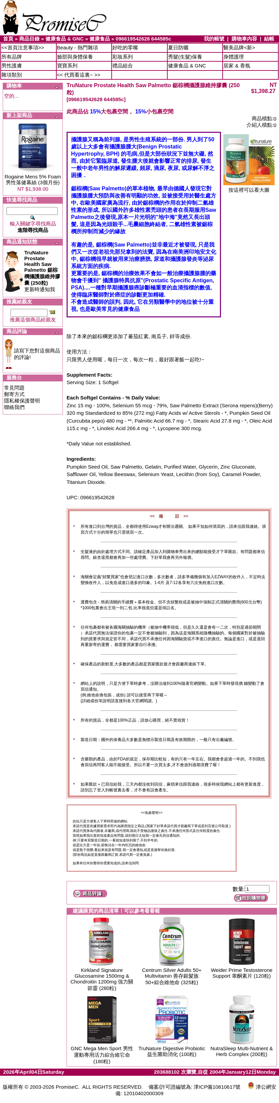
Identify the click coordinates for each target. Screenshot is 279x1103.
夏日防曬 (178, 47)
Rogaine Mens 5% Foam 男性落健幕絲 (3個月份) (32, 179)
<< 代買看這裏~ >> (78, 75)
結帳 (269, 39)
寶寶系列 (67, 65)
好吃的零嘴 (125, 47)
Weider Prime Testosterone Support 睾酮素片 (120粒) (241, 973)
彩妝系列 (122, 57)
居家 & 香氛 (236, 65)
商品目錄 (29, 39)
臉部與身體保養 (75, 57)
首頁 (8, 39)
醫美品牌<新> (239, 47)
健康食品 (99, 39)
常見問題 (14, 388)
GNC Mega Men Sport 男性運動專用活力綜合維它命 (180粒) (102, 1054)
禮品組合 (122, 65)
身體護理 (233, 57)
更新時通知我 (42, 271)
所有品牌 (11, 57)
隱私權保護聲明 (22, 401)
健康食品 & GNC (64, 39)
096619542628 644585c (143, 39)
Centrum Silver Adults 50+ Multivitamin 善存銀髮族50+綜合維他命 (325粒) (171, 976)
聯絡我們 (14, 407)
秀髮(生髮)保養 (185, 57)
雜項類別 (11, 75)
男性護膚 (11, 65)
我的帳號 (214, 39)
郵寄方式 (14, 394)
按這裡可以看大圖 (249, 187)
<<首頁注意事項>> (22, 47)
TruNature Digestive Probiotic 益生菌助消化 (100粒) (171, 1051)
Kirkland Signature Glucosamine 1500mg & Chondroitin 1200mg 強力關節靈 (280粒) (101, 979)
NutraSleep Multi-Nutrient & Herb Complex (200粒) (241, 1051)
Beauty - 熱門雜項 (77, 47)
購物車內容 (244, 39)
